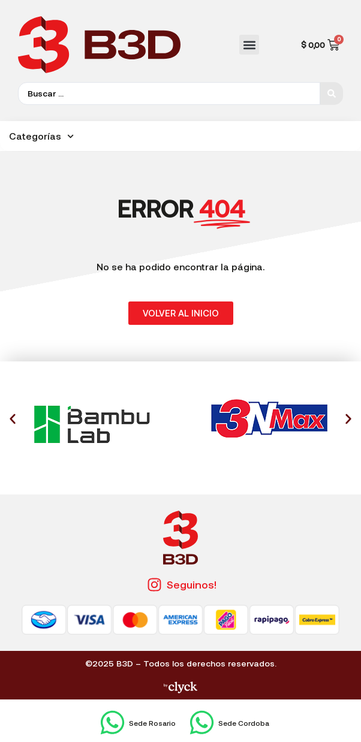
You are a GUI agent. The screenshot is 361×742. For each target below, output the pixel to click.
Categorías (41, 136)
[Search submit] (331, 93)
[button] (249, 45)
